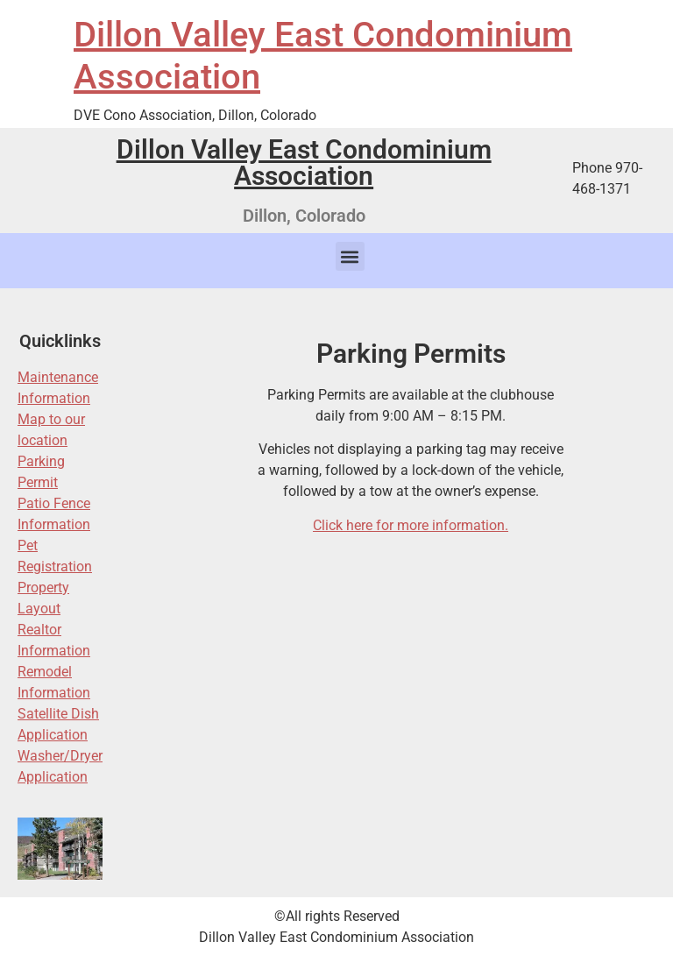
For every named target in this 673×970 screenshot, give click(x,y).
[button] (350, 256)
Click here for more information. (410, 525)
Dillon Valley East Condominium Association (304, 162)
